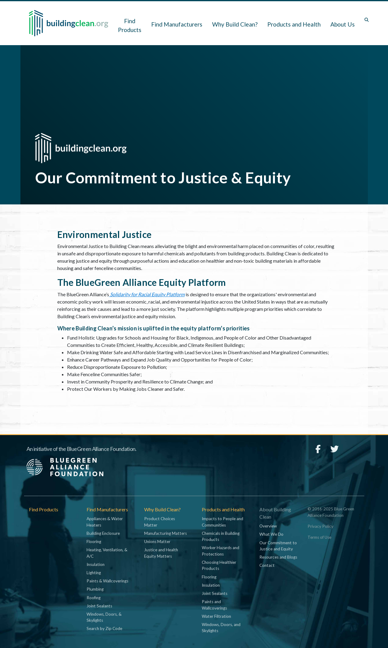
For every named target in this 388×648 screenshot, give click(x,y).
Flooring (94, 541)
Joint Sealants (99, 605)
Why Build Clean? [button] (235, 24)
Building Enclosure (103, 533)
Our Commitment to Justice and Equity (278, 545)
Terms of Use (319, 537)
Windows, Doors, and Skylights (221, 627)
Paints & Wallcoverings (107, 580)
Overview (268, 526)
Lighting (94, 572)
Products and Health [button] (294, 24)
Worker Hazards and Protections (220, 550)
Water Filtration (216, 616)
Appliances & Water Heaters (105, 521)
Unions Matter (157, 541)
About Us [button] (342, 24)
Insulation (96, 564)
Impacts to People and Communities (222, 521)
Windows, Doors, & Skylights (104, 617)
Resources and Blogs (278, 557)
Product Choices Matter (159, 521)
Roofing (94, 597)
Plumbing (95, 589)
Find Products (129, 25)
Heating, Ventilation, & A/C (107, 552)
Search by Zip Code (104, 628)
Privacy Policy (320, 526)
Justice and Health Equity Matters (161, 552)
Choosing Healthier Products (219, 565)
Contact (267, 565)
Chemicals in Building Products (221, 536)
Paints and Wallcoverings (214, 604)
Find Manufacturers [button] (176, 24)
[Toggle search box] (367, 19)
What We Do (271, 534)
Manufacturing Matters (165, 533)
